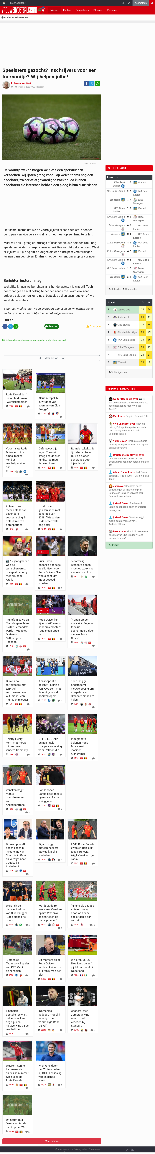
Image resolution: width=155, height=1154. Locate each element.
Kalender (116, 289)
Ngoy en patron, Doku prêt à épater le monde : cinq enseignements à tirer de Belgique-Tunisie (128, 428)
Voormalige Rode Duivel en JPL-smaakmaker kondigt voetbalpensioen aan (129, 460)
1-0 (129, 182)
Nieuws (54, 10)
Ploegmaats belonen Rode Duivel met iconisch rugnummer (79, 746)
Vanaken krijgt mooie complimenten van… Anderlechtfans (15, 797)
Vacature (95, 1141)
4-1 (129, 242)
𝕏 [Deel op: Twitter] (92, 83)
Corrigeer (93, 326)
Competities (82, 10)
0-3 (129, 234)
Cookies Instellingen (75, 1144)
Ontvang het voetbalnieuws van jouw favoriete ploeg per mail (34, 340)
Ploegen (97, 10)
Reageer (40, 87)
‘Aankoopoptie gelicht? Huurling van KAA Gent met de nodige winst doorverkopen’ (49, 688)
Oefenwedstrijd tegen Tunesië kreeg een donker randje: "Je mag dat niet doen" (49, 456)
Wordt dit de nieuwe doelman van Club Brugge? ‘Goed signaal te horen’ (16, 913)
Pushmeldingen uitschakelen (105, 1144)
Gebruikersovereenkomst (47, 1144)
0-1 (129, 216)
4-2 (129, 251)
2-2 (129, 191)
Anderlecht (121, 317)
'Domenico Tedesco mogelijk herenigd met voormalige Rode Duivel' (49, 1018)
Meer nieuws (51, 358)
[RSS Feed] (132, 1142)
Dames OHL (121, 309)
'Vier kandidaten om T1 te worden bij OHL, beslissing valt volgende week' (49, 1073)
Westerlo (140, 182)
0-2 (129, 259)
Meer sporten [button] (17, 3)
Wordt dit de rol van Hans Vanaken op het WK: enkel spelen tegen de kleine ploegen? (50, 913)
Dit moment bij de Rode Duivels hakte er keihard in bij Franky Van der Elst (49, 967)
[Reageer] (28, 406)
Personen (112, 10)
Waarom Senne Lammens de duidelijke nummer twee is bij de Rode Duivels (17, 1073)
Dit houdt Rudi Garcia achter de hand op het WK (16, 1123)
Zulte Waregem (123, 347)
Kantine (67, 10)
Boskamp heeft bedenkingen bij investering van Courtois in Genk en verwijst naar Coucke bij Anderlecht (16, 855)
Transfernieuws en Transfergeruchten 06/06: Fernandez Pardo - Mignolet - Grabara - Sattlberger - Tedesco (17, 630)
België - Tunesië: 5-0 (128, 416)
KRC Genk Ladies (124, 354)
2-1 (129, 199)
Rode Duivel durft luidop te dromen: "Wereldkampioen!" (17, 398)
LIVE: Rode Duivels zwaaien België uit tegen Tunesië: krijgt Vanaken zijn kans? (82, 852)
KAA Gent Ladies (124, 339)
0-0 (129, 225)
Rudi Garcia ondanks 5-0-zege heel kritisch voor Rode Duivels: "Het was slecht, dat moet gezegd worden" (50, 572)
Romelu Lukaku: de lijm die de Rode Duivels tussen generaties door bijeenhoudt (82, 456)
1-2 (129, 268)
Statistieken (131, 289)
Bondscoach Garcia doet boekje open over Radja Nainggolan (127, 506)
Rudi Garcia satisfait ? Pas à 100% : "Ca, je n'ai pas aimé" (129, 475)
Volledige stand (119, 372)
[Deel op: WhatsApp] (97, 83)
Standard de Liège (125, 332)
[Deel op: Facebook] (86, 83)
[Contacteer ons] (126, 1142)
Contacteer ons (63, 1141)
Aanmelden (141, 3)
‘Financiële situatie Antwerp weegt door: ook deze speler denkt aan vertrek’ (82, 913)
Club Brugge (121, 324)
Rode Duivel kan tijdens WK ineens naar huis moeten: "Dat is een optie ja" (49, 627)
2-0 (129, 208)
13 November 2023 (22, 87)
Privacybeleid (81, 1141)
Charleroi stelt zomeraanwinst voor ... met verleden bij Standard (80, 1018)
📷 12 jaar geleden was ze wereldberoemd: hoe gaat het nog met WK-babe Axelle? (128, 404)
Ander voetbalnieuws (14, 17)
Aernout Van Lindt (22, 83)
